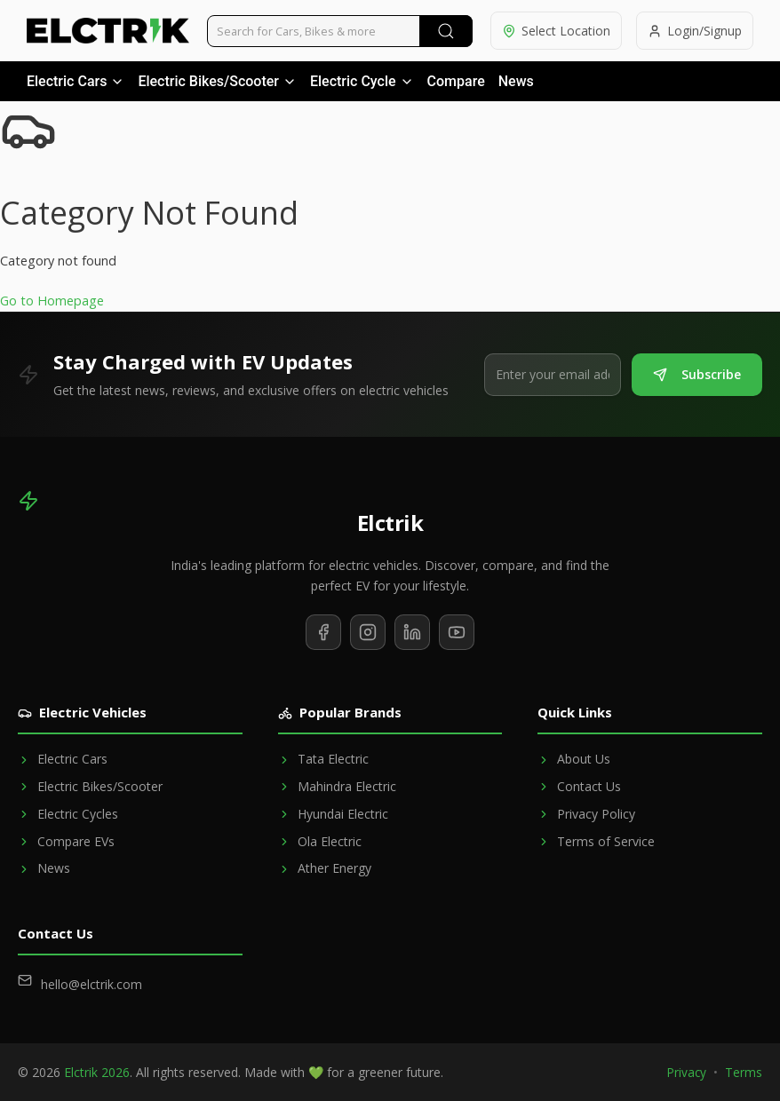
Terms (743, 1072)
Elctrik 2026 (97, 1072)
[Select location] (556, 31)
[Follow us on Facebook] (323, 632)
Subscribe (697, 374)
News (516, 81)
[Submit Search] (446, 31)
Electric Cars (75, 81)
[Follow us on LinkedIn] (412, 632)
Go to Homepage (52, 300)
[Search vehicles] (340, 31)
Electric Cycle (362, 81)
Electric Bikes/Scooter (217, 81)
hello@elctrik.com (91, 984)
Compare (456, 81)
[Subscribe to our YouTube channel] (456, 632)
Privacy (686, 1072)
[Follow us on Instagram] (368, 632)
